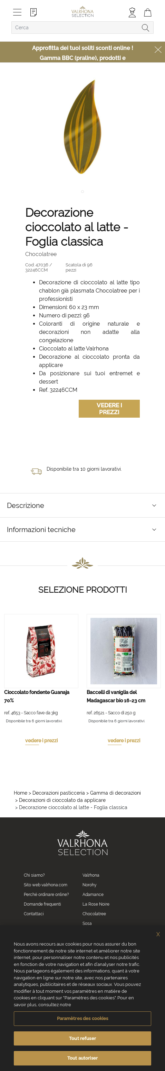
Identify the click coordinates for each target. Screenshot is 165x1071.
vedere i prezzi (41, 740)
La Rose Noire (95, 904)
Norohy (89, 885)
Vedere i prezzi (109, 409)
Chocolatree (94, 913)
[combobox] (82, 27)
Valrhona (90, 875)
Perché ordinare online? (46, 894)
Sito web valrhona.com (45, 885)
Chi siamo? (34, 875)
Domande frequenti (42, 904)
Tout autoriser (82, 1058)
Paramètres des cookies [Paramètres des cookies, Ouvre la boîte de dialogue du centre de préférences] (82, 1018)
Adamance (93, 894)
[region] (82, 998)
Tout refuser (82, 1038)
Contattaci (34, 913)
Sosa (87, 923)
